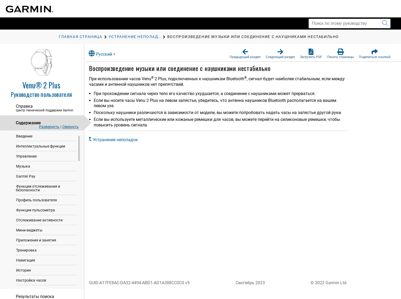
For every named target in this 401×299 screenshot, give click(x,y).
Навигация (25, 263)
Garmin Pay (25, 179)
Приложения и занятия (36, 243)
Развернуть (49, 127)
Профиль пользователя (36, 203)
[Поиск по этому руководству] (349, 23)
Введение (24, 139)
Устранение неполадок (120, 139)
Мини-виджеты (29, 233)
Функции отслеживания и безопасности (38, 191)
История (23, 273)
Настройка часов (31, 283)
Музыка (23, 169)
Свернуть (70, 127)
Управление (26, 159)
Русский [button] (105, 53)
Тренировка (26, 253)
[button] (245, 54)
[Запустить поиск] (385, 23)
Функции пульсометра (35, 213)
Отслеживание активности (39, 223)
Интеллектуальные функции (40, 149)
